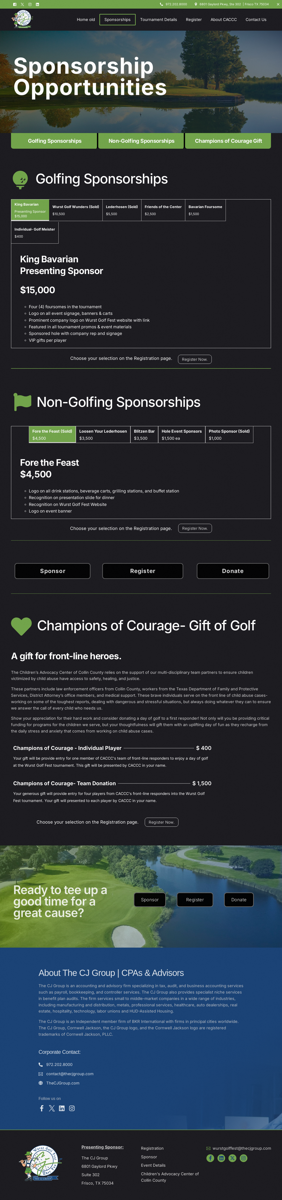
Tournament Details (158, 19)
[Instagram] (30, 5)
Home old (86, 19)
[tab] (30, 210)
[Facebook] (16, 5)
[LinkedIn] (37, 5)
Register (194, 19)
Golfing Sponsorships (54, 141)
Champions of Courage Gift (228, 141)
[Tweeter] (22, 5)
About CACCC (224, 19)
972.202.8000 (176, 5)
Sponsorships (117, 19)
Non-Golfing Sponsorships (141, 141)
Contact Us (256, 19)
